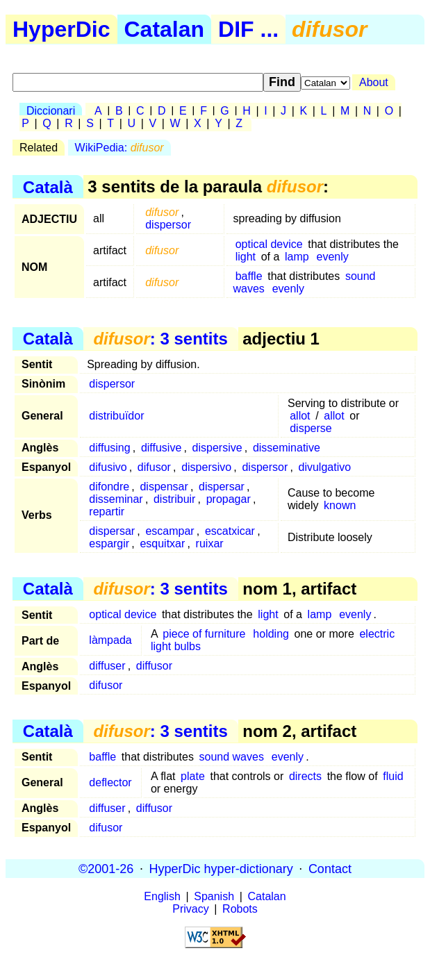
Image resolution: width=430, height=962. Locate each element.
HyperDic (61, 29)
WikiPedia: (119, 148)
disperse (310, 428)
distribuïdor (116, 416)
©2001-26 (105, 868)
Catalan (164, 29)
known (340, 505)
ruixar (210, 543)
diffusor (154, 666)
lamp (297, 257)
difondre (109, 486)
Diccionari (50, 111)
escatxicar (230, 531)
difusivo (107, 467)
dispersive (217, 448)
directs (305, 776)
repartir (106, 511)
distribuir (174, 499)
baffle (249, 276)
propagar (228, 499)
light (245, 257)
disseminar (115, 499)
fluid (393, 776)
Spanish (214, 896)
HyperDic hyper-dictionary (221, 868)
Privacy (190, 909)
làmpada (110, 640)
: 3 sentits (160, 338)
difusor (154, 467)
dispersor (168, 225)
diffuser (107, 666)
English (162, 896)
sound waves (231, 757)
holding (271, 634)
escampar (169, 531)
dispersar (222, 486)
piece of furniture (204, 634)
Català (48, 186)
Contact (330, 868)
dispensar (164, 486)
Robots (240, 909)
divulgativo (325, 467)
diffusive (161, 448)
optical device (269, 244)
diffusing (109, 448)
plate (193, 776)
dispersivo (206, 467)
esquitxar (162, 543)
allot (300, 416)
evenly (333, 257)
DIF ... (248, 29)
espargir (109, 543)
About (373, 82)
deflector (110, 782)
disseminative (286, 448)
